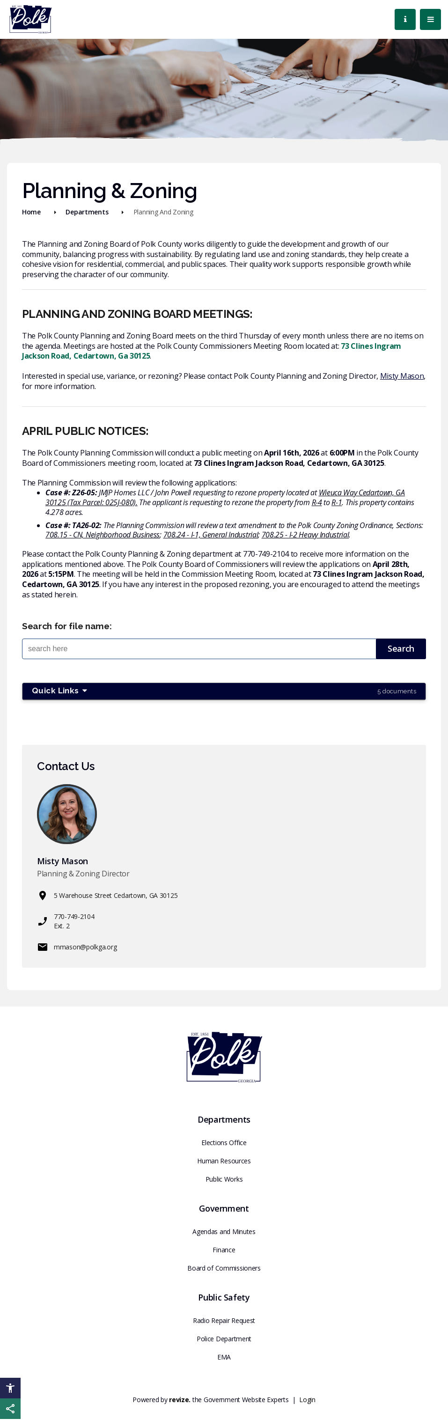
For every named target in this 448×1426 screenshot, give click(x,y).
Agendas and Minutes (224, 1231)
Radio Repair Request (224, 1320)
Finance (224, 1249)
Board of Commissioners (224, 1268)
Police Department (224, 1338)
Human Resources (224, 1160)
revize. (180, 1399)
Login (307, 1399)
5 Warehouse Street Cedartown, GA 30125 (107, 895)
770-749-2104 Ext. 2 (66, 921)
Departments (87, 211)
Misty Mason (402, 376)
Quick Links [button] (224, 691)
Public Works (224, 1179)
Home (31, 211)
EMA (224, 1356)
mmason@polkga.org (77, 947)
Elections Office (224, 1142)
